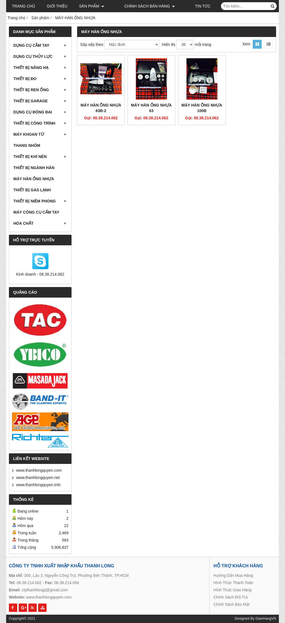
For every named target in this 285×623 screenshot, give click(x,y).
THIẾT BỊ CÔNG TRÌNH (40, 123)
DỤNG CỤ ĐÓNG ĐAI (40, 112)
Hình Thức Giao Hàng (232, 590)
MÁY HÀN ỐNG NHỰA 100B (201, 108)
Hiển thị (169, 44)
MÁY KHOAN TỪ (40, 134)
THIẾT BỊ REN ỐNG (40, 90)
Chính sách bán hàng (141, 6)
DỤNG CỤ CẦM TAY (40, 45)
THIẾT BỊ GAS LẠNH (32, 190)
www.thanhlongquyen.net (38, 477)
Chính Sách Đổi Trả (230, 597)
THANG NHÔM (26, 145)
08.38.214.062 (29, 582)
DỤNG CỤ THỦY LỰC (40, 56)
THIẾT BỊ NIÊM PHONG (40, 201)
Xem (246, 44)
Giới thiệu (57, 6)
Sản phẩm (91, 6)
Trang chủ (23, 6)
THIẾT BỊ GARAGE (40, 101)
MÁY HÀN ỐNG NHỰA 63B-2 (101, 108)
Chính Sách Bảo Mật (231, 604)
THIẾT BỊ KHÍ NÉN (40, 156)
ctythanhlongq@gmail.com (45, 590)
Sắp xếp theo (91, 44)
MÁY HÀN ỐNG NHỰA (33, 179)
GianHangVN (265, 618)
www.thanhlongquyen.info (38, 485)
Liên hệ (212, 6)
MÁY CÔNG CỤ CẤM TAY (36, 212)
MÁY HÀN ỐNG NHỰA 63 (151, 108)
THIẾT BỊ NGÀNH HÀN (34, 167)
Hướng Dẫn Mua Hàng (233, 575)
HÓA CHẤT (40, 223)
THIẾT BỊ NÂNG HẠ (40, 67)
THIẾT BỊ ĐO (40, 78)
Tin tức (186, 6)
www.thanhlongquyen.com (39, 470)
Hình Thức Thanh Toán (233, 582)
